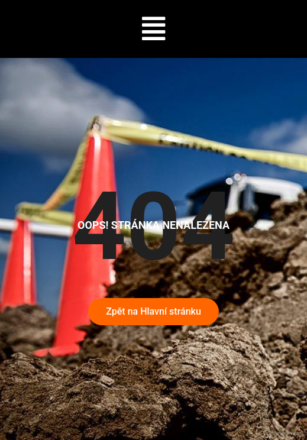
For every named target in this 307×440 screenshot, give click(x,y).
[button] (153, 29)
